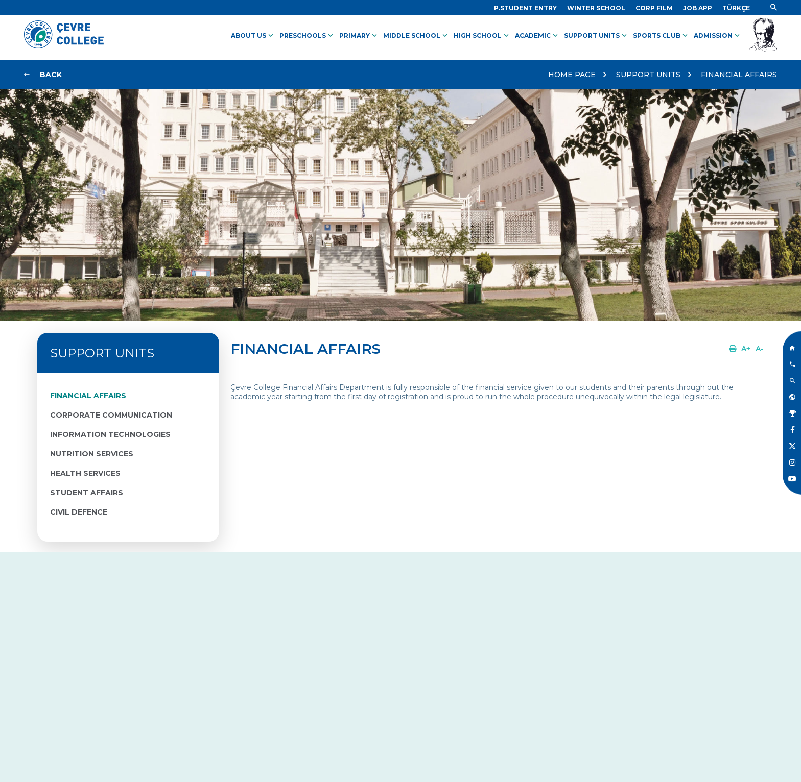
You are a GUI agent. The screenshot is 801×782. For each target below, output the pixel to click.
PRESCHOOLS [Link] (307, 35)
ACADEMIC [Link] (537, 35)
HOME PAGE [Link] (572, 74)
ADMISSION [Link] (718, 35)
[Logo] (64, 46)
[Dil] (736, 8)
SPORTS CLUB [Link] (661, 35)
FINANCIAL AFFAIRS (739, 74)
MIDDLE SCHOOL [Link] (416, 35)
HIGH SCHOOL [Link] (482, 35)
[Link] (525, 8)
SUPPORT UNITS (648, 74)
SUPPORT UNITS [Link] (596, 35)
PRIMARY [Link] (359, 35)
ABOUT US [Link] (253, 35)
